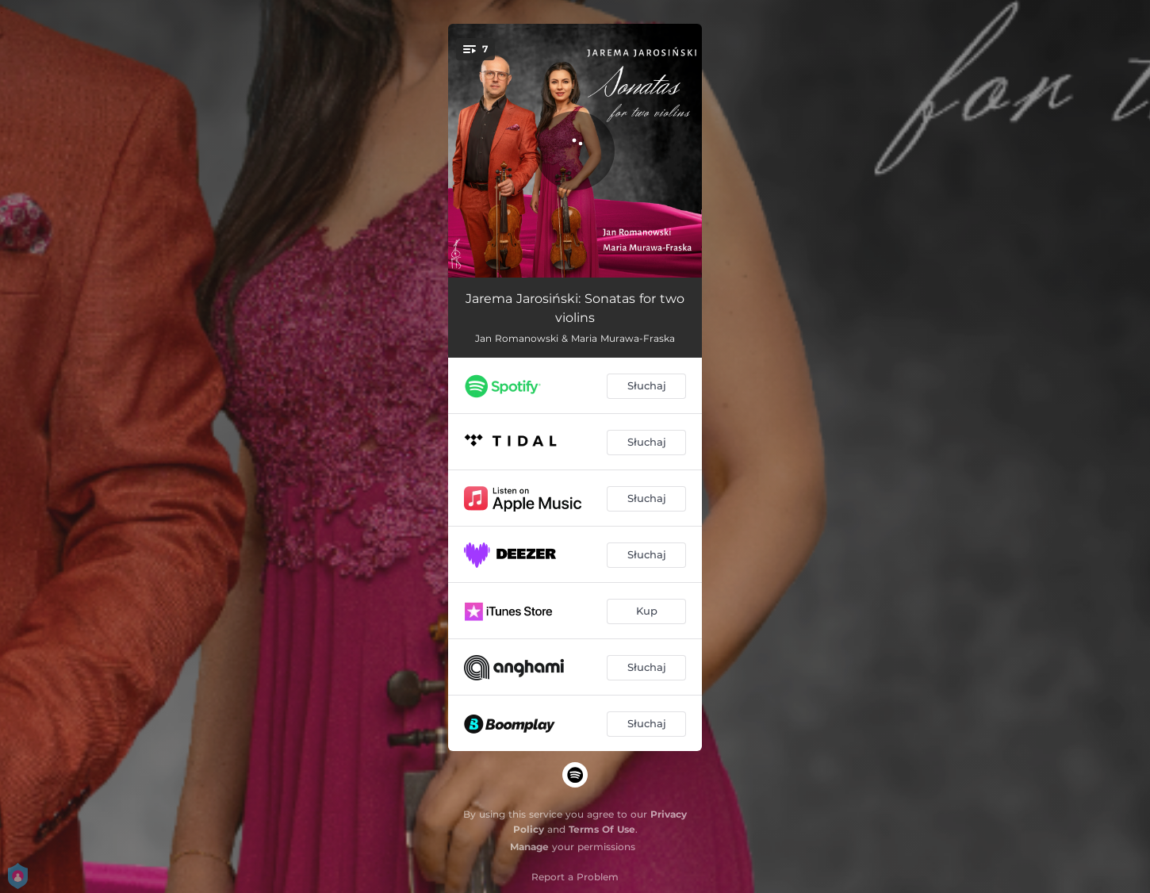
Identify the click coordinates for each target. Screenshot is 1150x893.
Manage (529, 847)
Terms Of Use (602, 829)
